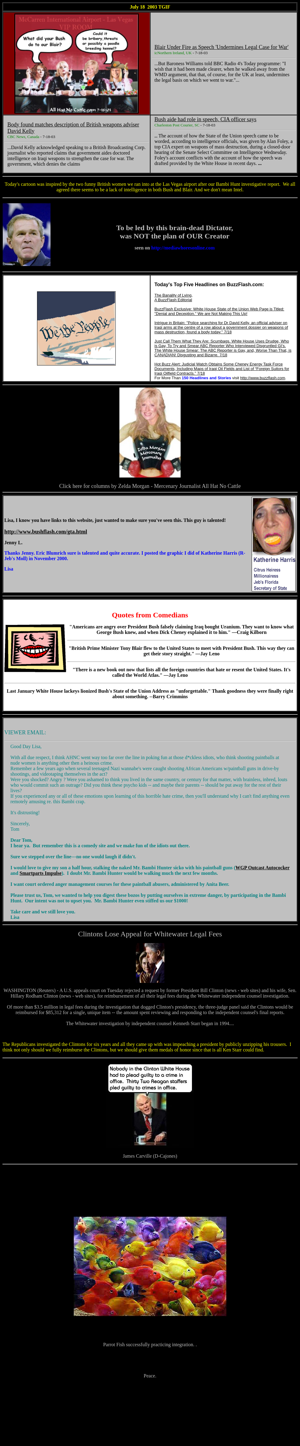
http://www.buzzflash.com (262, 378)
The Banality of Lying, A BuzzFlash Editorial (174, 297)
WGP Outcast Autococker (262, 867)
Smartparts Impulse (41, 873)
